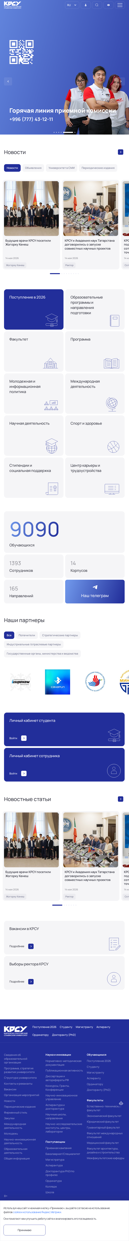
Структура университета (20, 1078)
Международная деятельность (15, 1125)
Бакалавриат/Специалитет (63, 1154)
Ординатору (95, 1084)
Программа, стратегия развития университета (19, 1070)
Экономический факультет (104, 1116)
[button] (54, 132)
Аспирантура (54, 1165)
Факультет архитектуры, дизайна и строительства (103, 1150)
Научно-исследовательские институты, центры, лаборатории (64, 1127)
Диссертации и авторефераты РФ (57, 1078)
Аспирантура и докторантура (55, 1106)
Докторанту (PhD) (99, 1090)
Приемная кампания (59, 1148)
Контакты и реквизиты (18, 1083)
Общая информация (17, 1158)
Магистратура (55, 1159)
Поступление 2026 (99, 1061)
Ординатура (54, 1181)
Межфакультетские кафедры (105, 1158)
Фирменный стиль (15, 1112)
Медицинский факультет (103, 1143)
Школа (50, 1192)
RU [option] (68, 5)
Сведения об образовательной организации (15, 1058)
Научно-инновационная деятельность (20, 1141)
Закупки (9, 1118)
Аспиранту (94, 1078)
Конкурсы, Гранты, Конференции (58, 1087)
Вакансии (10, 1089)
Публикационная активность (64, 1070)
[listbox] (72, 5)
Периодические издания (20, 1106)
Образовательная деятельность (15, 1150)
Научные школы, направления (56, 1116)
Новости (9, 1101)
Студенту (93, 1067)
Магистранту (95, 1072)
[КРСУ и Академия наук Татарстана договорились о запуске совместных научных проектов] (90, 225)
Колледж (51, 1186)
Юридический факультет (103, 1121)
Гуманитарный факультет (103, 1127)
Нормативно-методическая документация (63, 1062)
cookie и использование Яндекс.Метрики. (37, 1212)
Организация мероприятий (21, 1095)
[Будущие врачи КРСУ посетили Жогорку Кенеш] (31, 225)
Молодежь (11, 1133)
